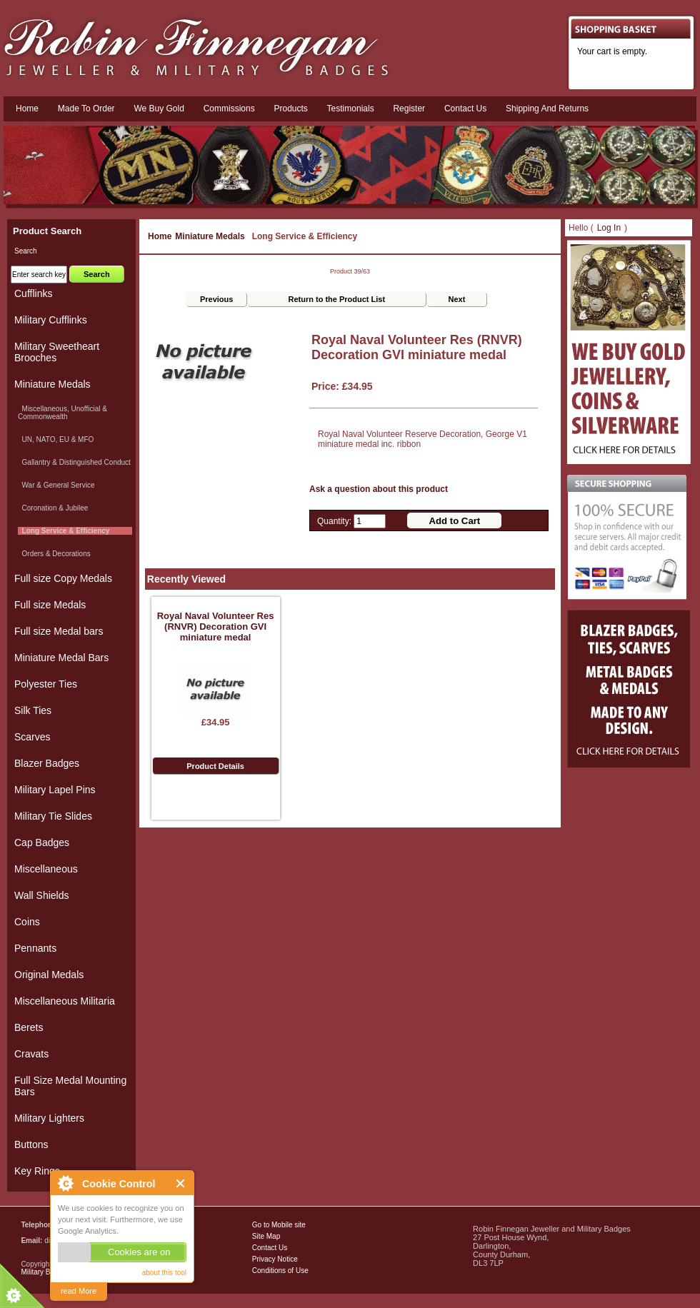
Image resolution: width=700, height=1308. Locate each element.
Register (409, 109)
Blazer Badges (46, 763)
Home (27, 109)
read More (78, 1291)
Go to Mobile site (279, 1225)
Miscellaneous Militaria (64, 1001)
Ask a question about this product (378, 489)
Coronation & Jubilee (53, 508)
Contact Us (269, 1248)
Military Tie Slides (53, 816)
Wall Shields (41, 895)
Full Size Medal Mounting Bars (70, 1086)
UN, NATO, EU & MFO (56, 439)
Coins (27, 921)
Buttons (31, 1144)
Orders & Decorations (54, 554)
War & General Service (56, 485)
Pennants (35, 948)
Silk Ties (32, 710)
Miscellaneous (46, 869)
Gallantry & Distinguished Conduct (74, 462)
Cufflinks (33, 293)
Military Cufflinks (50, 320)
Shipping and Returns (547, 109)
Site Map (266, 1236)
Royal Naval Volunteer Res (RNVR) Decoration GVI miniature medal (215, 626)
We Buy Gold (159, 109)
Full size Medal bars (59, 631)
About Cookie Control (65, 1183)
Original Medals (49, 974)
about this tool (164, 1273)
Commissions (229, 109)
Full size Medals (50, 604)
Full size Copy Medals (63, 578)
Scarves (32, 737)
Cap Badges (41, 842)
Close (181, 1183)
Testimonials (350, 109)
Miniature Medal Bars (61, 657)
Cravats (31, 1054)
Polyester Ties (45, 684)
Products (290, 109)
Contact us (465, 109)
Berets (28, 1027)
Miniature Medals (209, 236)
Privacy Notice (275, 1259)
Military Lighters (49, 1118)
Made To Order (86, 109)
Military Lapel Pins (55, 789)
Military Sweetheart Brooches (56, 352)
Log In (609, 228)
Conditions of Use (280, 1270)
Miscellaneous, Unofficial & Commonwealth (62, 413)
